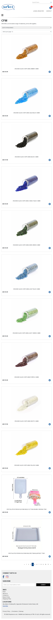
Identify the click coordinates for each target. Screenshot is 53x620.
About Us (5, 593)
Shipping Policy (7, 599)
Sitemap (21, 611)
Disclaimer (15, 611)
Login (35, 11)
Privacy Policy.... (7, 611)
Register (41, 11)
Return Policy (6, 597)
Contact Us (6, 595)
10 (45, 564)
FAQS (4, 591)
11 (48, 564)
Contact (49, 11)
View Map (5, 606)
